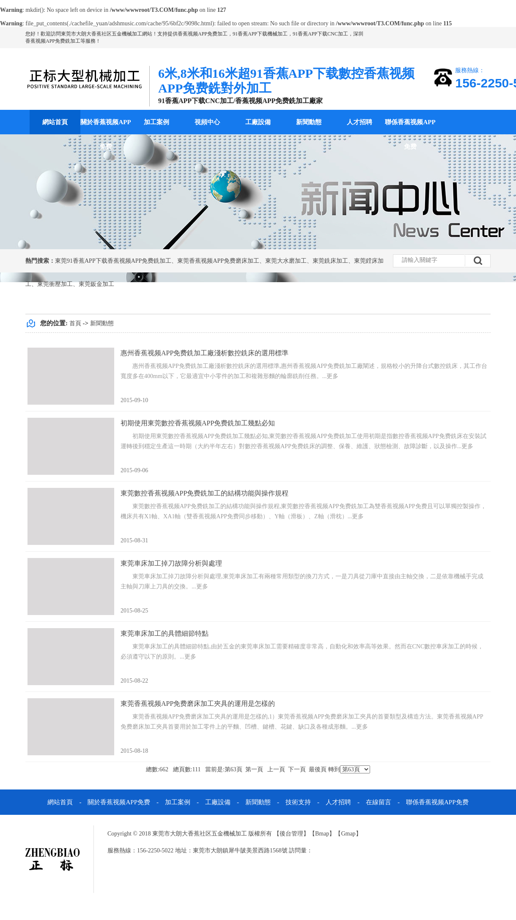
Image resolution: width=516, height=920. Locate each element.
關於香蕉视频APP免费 (105, 134)
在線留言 (378, 802)
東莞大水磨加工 (286, 261)
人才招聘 (359, 122)
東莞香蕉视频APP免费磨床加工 (218, 261)
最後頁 (318, 769)
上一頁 (276, 769)
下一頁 (297, 769)
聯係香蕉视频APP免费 (410, 134)
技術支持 (298, 802)
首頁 (75, 323)
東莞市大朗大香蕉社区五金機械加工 (101, 34)
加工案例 (156, 122)
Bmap (322, 833)
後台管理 (291, 833)
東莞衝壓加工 (55, 284)
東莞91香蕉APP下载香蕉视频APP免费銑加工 (113, 261)
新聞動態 (308, 122)
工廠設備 (258, 122)
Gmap (348, 833)
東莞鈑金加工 (96, 284)
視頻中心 (207, 122)
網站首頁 (55, 122)
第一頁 (254, 769)
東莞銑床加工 (330, 261)
